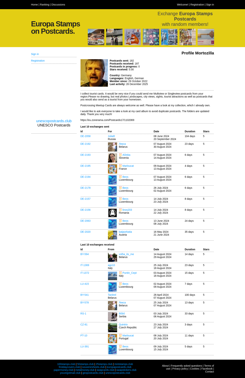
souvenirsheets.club (93, 367)
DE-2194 (86, 176)
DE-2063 (86, 220)
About (165, 365)
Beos (125, 176)
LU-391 (85, 346)
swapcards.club (105, 369)
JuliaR (111, 136)
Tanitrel (112, 294)
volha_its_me (126, 254)
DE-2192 (86, 143)
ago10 (111, 265)
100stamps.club (66, 364)
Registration (197, 4)
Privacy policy (180, 368)
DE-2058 (86, 136)
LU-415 (85, 283)
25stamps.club (104, 364)
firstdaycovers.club (69, 367)
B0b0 (122, 313)
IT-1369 (85, 265)
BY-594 (85, 254)
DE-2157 (86, 198)
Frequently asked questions (186, 365)
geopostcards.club (93, 372)
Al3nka (126, 154)
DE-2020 (86, 231)
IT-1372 (85, 272)
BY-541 (85, 294)
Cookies (194, 368)
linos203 (127, 209)
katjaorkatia (125, 231)
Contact (209, 371)
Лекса (122, 143)
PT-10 (84, 335)
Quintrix (123, 324)
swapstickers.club (126, 369)
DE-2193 (86, 154)
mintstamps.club (123, 364)
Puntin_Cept (130, 272)
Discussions (58, 4)
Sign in (210, 4)
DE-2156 (86, 209)
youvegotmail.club (70, 372)
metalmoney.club (84, 369)
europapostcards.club (119, 367)
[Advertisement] (186, 73)
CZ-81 (84, 324)
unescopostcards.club (54, 121)
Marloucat (128, 165)
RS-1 (83, 313)
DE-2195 (86, 165)
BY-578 (85, 302)
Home (34, 4)
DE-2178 (86, 187)
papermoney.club (63, 369)
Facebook (206, 368)
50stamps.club (85, 364)
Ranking (44, 4)
